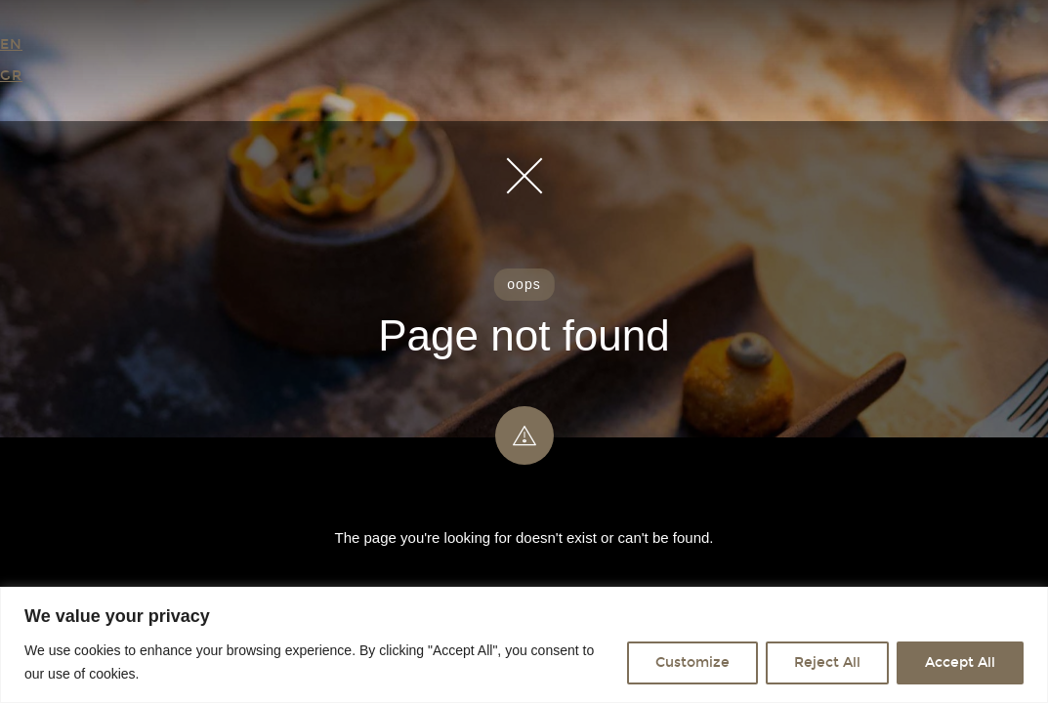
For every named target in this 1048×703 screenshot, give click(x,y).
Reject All (827, 662)
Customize (692, 662)
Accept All (960, 662)
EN (11, 44)
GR (11, 75)
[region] (524, 645)
